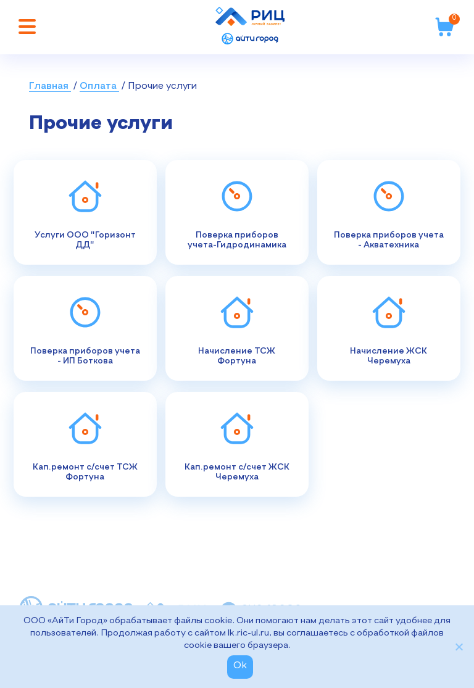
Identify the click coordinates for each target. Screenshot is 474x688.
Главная (50, 86)
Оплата (99, 86)
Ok (240, 666)
